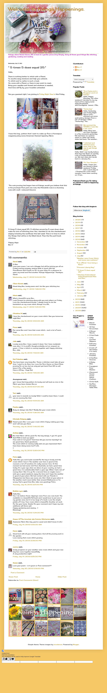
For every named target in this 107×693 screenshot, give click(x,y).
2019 (78, 222)
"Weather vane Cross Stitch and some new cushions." (88, 259)
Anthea (16, 433)
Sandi (15, 261)
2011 (77, 302)
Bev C (79, 67)
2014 (78, 236)
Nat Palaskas (18, 359)
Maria (15, 295)
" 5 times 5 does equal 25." (86, 271)
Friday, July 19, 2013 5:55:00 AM (27, 524)
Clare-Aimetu (18, 283)
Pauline (16, 407)
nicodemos (58, 644)
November (81, 244)
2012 (78, 299)
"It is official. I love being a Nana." (87, 263)
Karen (15, 531)
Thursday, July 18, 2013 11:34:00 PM (28, 513)
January (80, 296)
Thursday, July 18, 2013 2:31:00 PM (28, 484)
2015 (78, 234)
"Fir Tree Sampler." (90, 162)
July (79, 256)
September (81, 250)
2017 (77, 228)
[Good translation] (5, 659)
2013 (78, 239)
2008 (78, 310)
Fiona (15, 327)
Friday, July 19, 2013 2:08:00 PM (27, 540)
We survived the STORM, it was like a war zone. (90, 126)
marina (15, 547)
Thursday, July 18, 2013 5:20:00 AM (28, 335)
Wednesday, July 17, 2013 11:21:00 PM (29, 307)
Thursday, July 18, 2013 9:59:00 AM (28, 401)
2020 (78, 220)
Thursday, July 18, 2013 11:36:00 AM (28, 412)
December (81, 242)
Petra (15, 457)
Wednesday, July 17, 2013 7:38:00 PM (29, 289)
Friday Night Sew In (47, 94)
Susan (15, 563)
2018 (78, 225)
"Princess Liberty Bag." (86, 267)
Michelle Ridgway (20, 419)
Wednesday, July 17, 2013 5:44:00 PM (29, 277)
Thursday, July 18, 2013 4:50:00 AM (28, 321)
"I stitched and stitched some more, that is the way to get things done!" (90, 146)
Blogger (76, 644)
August (80, 253)
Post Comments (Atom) (28, 580)
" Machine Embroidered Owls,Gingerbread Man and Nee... (86, 276)
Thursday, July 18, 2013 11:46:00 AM (28, 426)
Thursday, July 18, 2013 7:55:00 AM (28, 373)
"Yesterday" (87, 109)
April (79, 287)
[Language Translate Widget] (83, 79)
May (79, 284)
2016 (78, 231)
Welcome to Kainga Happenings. (46, 9)
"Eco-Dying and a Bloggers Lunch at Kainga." (90, 92)
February (80, 293)
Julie (14, 341)
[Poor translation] (11, 659)
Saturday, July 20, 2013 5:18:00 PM (28, 568)
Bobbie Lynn (18, 491)
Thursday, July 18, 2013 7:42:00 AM (28, 353)
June (79, 282)
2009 (78, 308)
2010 (78, 305)
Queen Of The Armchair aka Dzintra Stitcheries (31, 519)
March (80, 290)
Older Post (62, 577)
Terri (14, 393)
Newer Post (13, 577)
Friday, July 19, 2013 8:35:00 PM (27, 556)
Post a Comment (17, 572)
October (80, 247)
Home (37, 577)
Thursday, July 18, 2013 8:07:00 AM (28, 387)
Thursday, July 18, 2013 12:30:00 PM (28, 450)
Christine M (17, 313)
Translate (88, 82)
